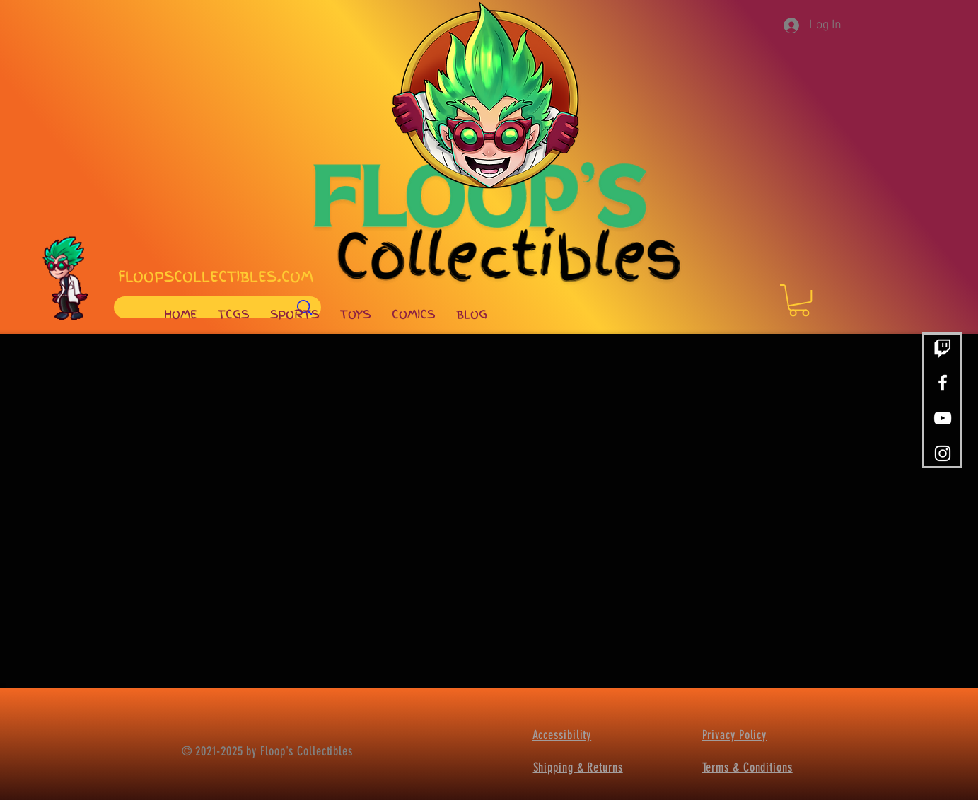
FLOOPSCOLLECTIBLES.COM (215, 276)
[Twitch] (942, 347)
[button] (799, 300)
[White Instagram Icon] (942, 453)
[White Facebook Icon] (942, 382)
